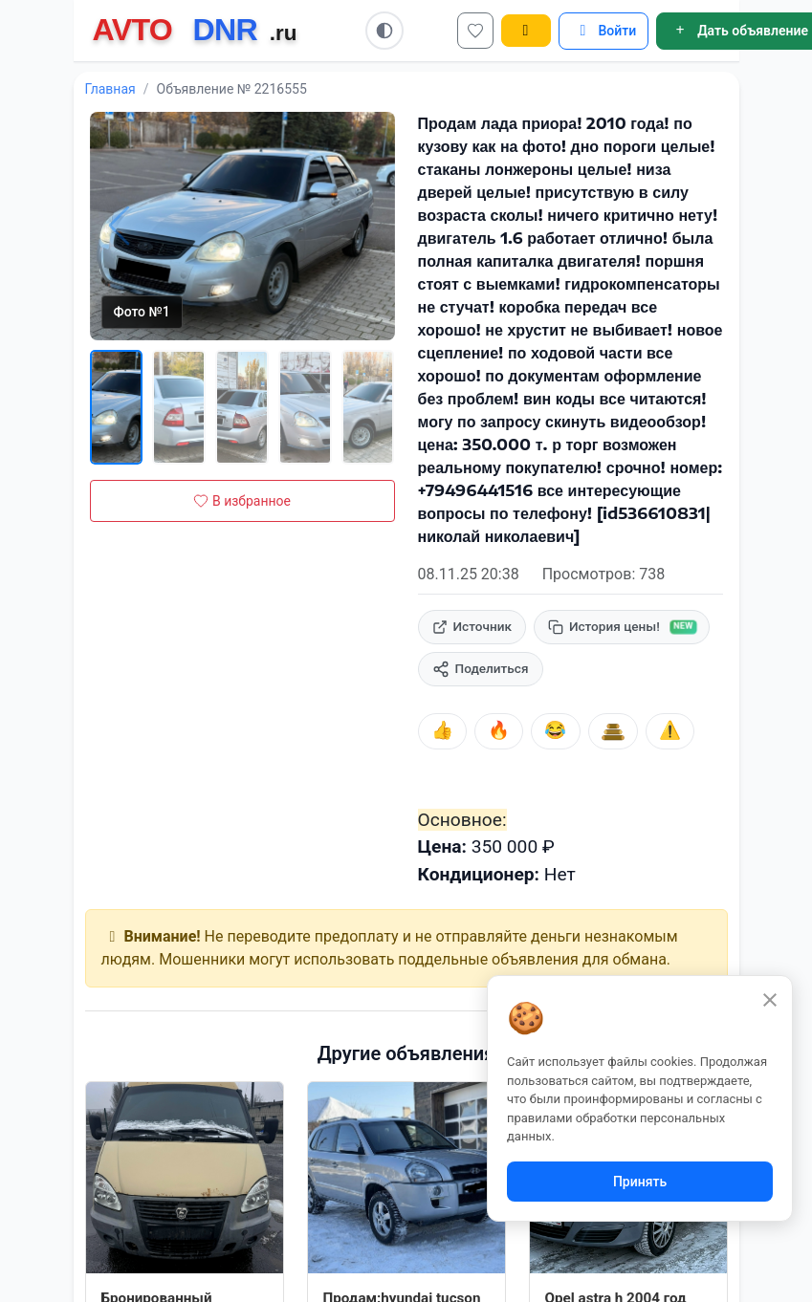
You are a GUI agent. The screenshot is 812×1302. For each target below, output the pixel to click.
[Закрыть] (769, 998)
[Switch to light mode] (384, 30)
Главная (110, 89)
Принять (640, 1181)
